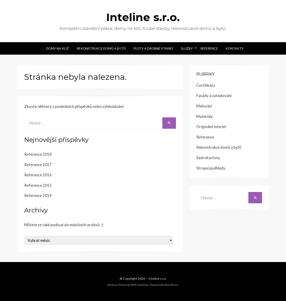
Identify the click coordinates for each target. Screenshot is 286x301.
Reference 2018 (38, 154)
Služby (187, 48)
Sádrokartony (208, 157)
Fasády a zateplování (214, 95)
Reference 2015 (38, 185)
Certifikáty (205, 85)
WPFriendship (139, 284)
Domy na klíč (57, 48)
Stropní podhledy (210, 168)
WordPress (172, 284)
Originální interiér (211, 126)
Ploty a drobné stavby (153, 48)
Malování (204, 106)
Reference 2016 (38, 174)
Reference (209, 48)
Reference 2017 (38, 164)
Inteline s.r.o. (143, 17)
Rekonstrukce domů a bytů (101, 48)
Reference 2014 (38, 195)
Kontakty (235, 48)
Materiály (204, 116)
